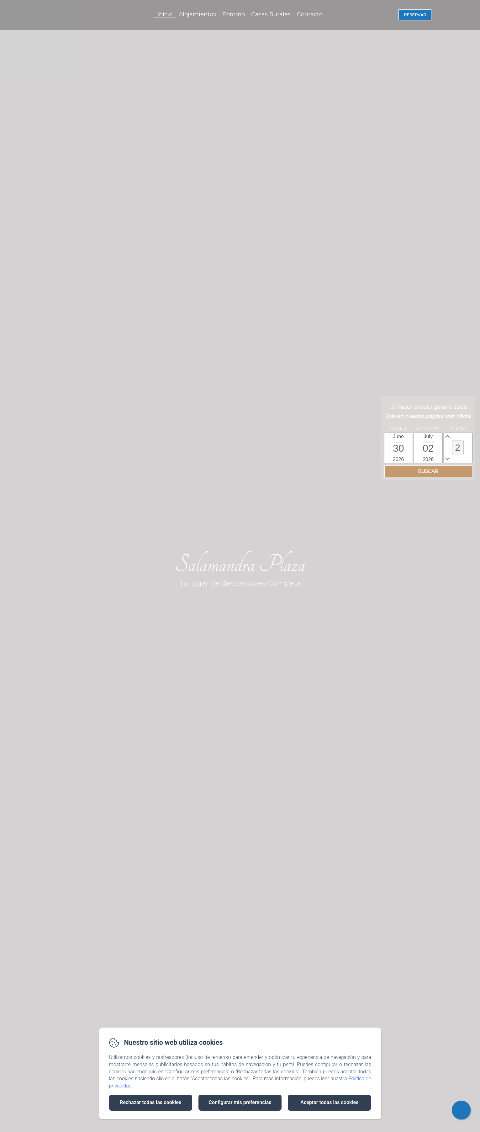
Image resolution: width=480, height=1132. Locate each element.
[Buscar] (428, 471)
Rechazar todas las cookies (150, 1102)
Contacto (310, 14)
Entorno (233, 14)
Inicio (164, 14)
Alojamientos (197, 14)
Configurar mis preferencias (240, 1102)
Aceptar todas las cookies (329, 1102)
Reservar (415, 14)
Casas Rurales (271, 14)
